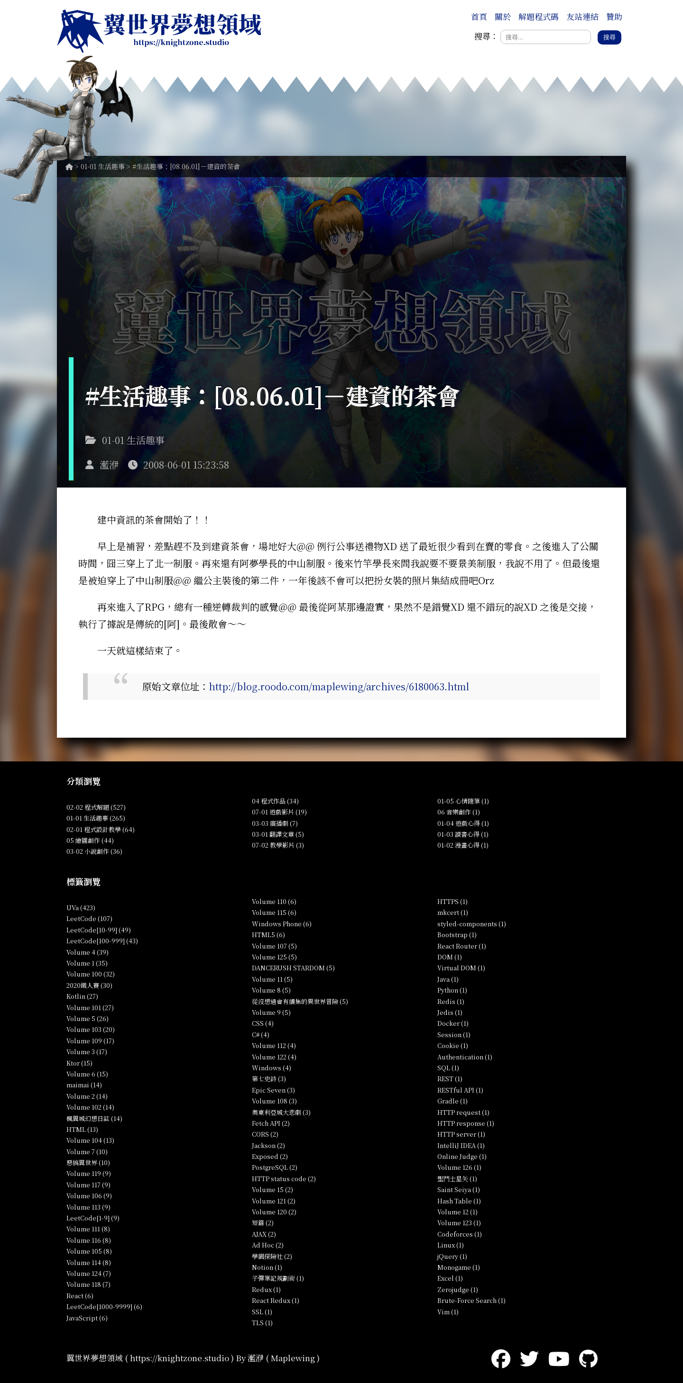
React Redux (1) (275, 1300)
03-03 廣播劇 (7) (275, 823)
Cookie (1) (452, 1045)
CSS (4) (263, 1023)
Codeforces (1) (459, 1233)
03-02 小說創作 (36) (94, 851)
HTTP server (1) (461, 1134)
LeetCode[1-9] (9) (93, 1217)
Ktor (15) (79, 1062)
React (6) (79, 1295)
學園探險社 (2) (272, 1256)
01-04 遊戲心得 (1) (463, 823)
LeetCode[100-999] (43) (102, 940)
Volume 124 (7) (88, 1273)
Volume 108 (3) (274, 1100)
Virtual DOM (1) (461, 967)
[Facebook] (500, 1357)
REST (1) (449, 1078)
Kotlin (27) (82, 996)
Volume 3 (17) (86, 1051)
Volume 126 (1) (459, 1167)
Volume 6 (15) (87, 1073)
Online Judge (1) (462, 1156)
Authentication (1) (464, 1056)
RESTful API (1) (460, 1089)
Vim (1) (448, 1311)
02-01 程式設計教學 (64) (100, 829)
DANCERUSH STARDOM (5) (293, 967)
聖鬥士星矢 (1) (457, 1178)
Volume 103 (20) (90, 1029)
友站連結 (582, 16)
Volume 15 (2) (272, 1189)
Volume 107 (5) (274, 945)
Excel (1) (450, 1278)
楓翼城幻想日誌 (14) (94, 1118)
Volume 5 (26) (87, 1018)
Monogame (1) (458, 1267)
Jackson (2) (268, 1145)
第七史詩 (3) (269, 1078)
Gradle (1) (452, 1100)
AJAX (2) (264, 1233)
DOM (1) (449, 956)
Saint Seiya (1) (458, 1189)
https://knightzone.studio (179, 1358)
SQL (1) (448, 1067)
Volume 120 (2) (274, 1211)
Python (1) (452, 989)
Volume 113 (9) (88, 1206)
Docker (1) (453, 1023)
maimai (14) (84, 1084)
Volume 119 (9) (88, 1173)
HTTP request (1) (463, 1112)
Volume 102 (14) (90, 1107)
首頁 (479, 16)
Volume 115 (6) (274, 912)
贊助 (614, 16)
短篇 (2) (263, 1222)
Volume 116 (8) (88, 1240)
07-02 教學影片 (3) (278, 845)
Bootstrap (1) (457, 934)
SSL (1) (262, 1311)
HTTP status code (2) (284, 1178)
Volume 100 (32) (90, 973)
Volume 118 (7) (88, 1284)
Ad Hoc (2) (268, 1244)
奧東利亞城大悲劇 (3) (281, 1112)
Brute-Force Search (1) (471, 1300)
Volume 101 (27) (90, 1007)
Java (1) (448, 979)
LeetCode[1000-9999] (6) (104, 1306)
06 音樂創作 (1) (458, 811)
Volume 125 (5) (274, 956)
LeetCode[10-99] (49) (98, 929)
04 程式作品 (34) (275, 800)
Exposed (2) (270, 1156)
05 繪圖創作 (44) (90, 840)
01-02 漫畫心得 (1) (463, 845)
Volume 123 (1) (459, 1222)
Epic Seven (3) (273, 1089)
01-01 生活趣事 (103, 166)
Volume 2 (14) (87, 1096)
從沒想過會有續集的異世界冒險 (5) (300, 1001)
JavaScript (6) (87, 1317)
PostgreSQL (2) (274, 1167)
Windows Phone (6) (282, 923)
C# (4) (260, 1034)
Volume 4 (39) (87, 952)
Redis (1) (450, 1001)
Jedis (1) (449, 1012)
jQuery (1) (452, 1256)
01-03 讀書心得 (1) (463, 834)
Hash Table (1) (459, 1200)
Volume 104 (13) (90, 1140)
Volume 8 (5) (271, 989)
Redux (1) (266, 1289)
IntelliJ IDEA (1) (461, 1145)
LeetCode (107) (89, 918)
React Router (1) (461, 945)
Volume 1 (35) (87, 962)
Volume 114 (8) (88, 1262)
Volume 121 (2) (273, 1200)
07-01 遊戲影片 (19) (279, 811)
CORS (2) (265, 1134)
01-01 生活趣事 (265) (95, 818)
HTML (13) (82, 1129)
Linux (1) (450, 1244)
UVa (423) (80, 907)
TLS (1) (262, 1322)
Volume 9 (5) (271, 1012)
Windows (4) (271, 1067)
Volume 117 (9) (88, 1184)
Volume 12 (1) (457, 1211)
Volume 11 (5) (272, 979)
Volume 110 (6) (274, 901)
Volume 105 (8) (89, 1251)
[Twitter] (529, 1357)
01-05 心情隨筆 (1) (463, 800)
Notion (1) (267, 1267)
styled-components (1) (471, 923)
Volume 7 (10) (87, 1151)
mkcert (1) (452, 912)
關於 (503, 16)
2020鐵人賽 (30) (89, 985)
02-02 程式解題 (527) (96, 807)
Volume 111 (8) (88, 1228)
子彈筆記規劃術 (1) (278, 1278)
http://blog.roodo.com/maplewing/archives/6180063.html (339, 686)
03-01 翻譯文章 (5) (278, 834)
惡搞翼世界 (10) (88, 1162)
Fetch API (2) (271, 1123)
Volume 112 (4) (274, 1045)
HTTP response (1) (465, 1123)
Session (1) (454, 1034)
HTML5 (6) (268, 934)
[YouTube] (559, 1357)
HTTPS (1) (452, 901)
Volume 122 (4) (274, 1056)
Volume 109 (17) (90, 1040)
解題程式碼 (538, 16)
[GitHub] (588, 1357)
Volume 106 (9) (89, 1195)
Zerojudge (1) (457, 1289)
